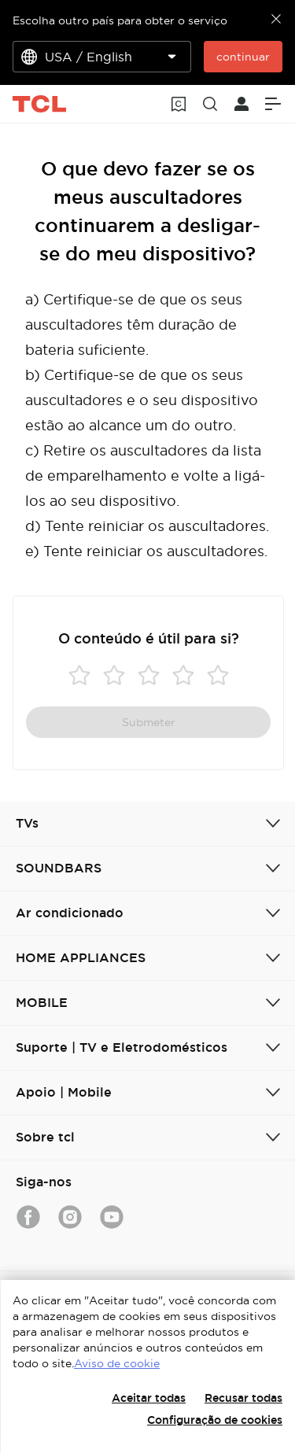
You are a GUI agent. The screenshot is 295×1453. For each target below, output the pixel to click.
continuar (243, 57)
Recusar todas (243, 1398)
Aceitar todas (149, 1398)
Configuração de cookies (214, 1420)
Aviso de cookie (117, 1363)
